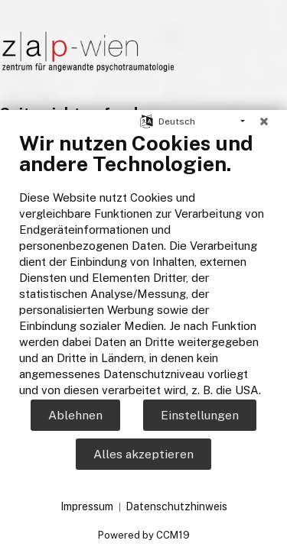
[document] (143, 264)
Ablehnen (75, 415)
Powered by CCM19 (144, 535)
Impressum (86, 506)
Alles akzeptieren (143, 454)
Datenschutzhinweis (176, 506)
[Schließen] (264, 121)
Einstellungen (200, 415)
